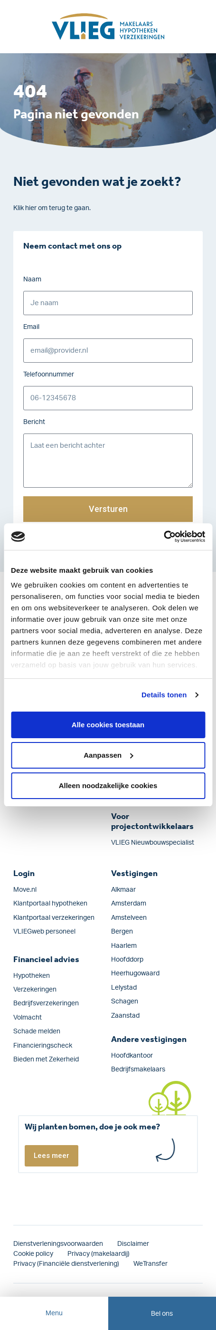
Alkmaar (123, 890)
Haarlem (124, 946)
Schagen (124, 1001)
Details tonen (164, 695)
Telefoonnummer (48, 374)
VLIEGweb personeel (44, 931)
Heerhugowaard (135, 973)
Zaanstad (125, 1015)
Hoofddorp (127, 959)
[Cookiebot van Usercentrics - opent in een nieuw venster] (163, 536)
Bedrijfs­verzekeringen (46, 1003)
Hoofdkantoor (132, 1055)
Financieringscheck (42, 1045)
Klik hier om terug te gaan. (52, 208)
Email (31, 327)
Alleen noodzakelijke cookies (108, 785)
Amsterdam (128, 903)
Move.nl (25, 890)
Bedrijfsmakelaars (138, 1069)
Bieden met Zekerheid (46, 1059)
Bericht (34, 422)
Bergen (122, 931)
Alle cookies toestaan (108, 725)
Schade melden (36, 1031)
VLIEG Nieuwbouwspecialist (152, 842)
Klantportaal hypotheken (50, 903)
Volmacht (27, 1017)
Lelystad (124, 987)
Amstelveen (129, 918)
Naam (32, 279)
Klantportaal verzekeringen (53, 918)
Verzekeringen (34, 989)
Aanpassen (108, 755)
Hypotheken (31, 976)
